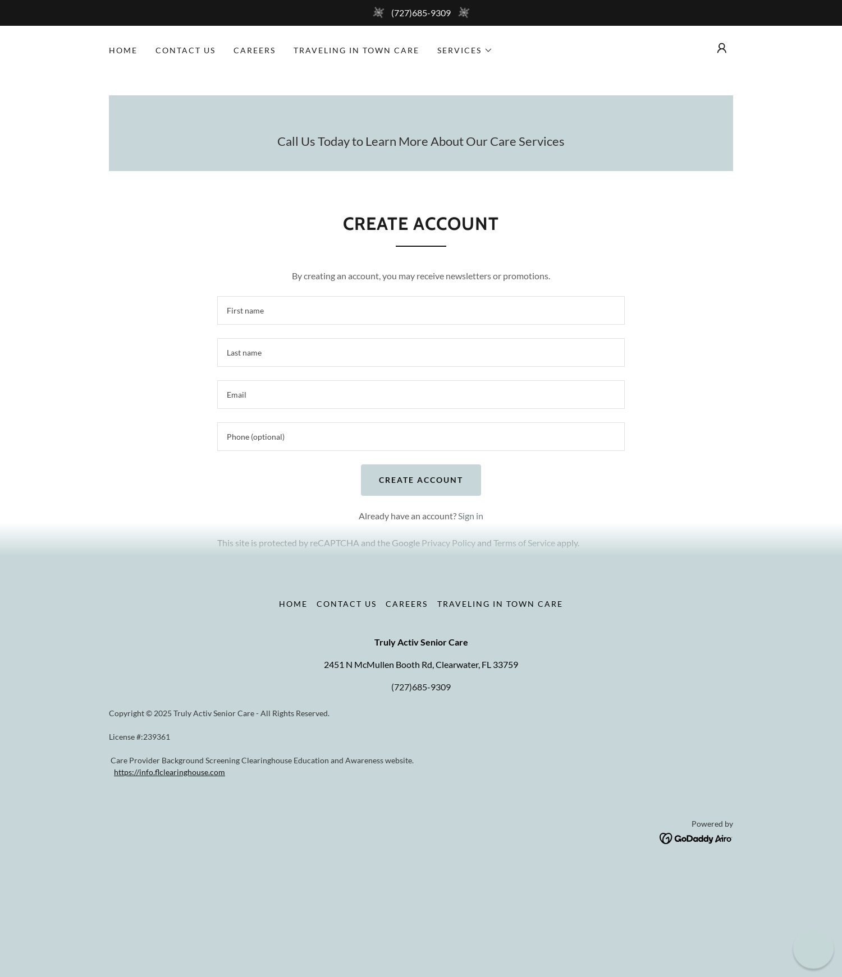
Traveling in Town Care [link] (356, 50)
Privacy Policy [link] (448, 542)
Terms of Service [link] (524, 542)
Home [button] (293, 604)
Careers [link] (255, 50)
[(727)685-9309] (421, 12)
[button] (465, 50)
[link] (696, 837)
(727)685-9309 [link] (421, 686)
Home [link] (123, 50)
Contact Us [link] (185, 50)
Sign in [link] (470, 515)
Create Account (421, 480)
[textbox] (420, 310)
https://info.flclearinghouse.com (169, 772)
